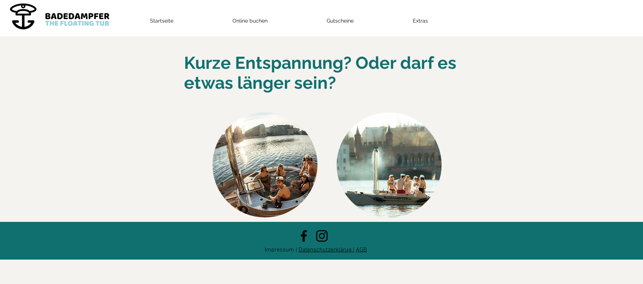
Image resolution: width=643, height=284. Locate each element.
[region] (264, 164)
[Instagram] (322, 236)
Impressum (279, 250)
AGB (361, 250)
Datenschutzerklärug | (326, 250)
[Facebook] (304, 236)
